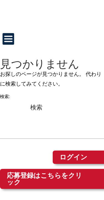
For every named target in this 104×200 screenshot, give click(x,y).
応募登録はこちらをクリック (44, 179)
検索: (5, 96)
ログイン (73, 157)
